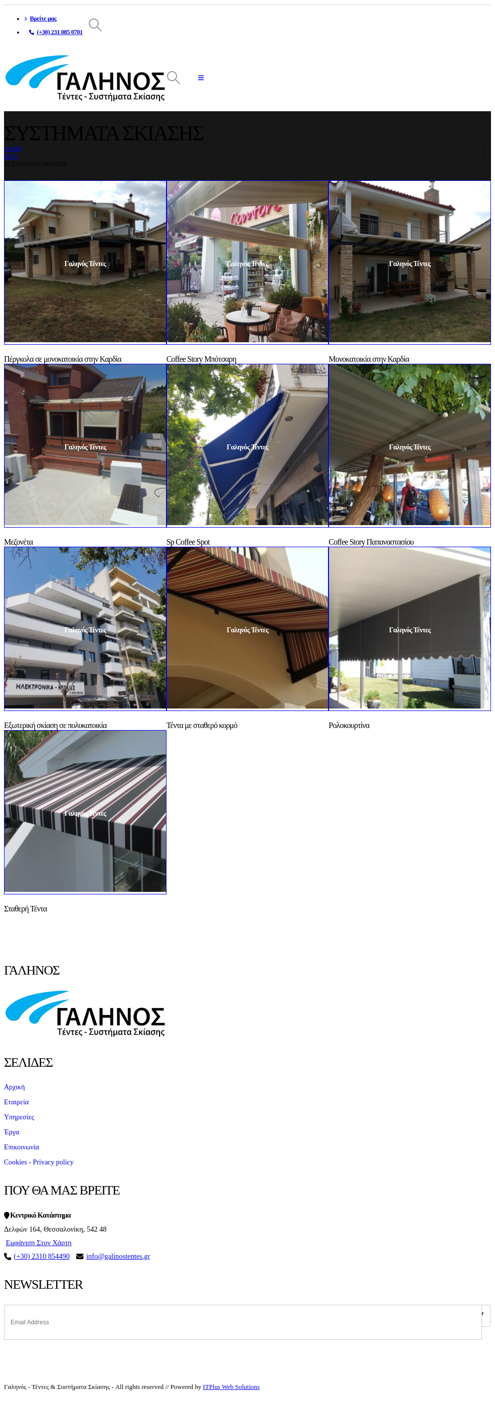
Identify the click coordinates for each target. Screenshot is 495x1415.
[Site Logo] (85, 78)
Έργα (11, 1132)
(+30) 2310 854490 (42, 1256)
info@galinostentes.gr (118, 1256)
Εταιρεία (16, 1102)
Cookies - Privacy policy (39, 1162)
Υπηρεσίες (19, 1117)
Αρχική (14, 1087)
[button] (95, 25)
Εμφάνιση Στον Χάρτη (39, 1243)
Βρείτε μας (40, 18)
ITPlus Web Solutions (231, 1386)
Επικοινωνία (21, 1147)
